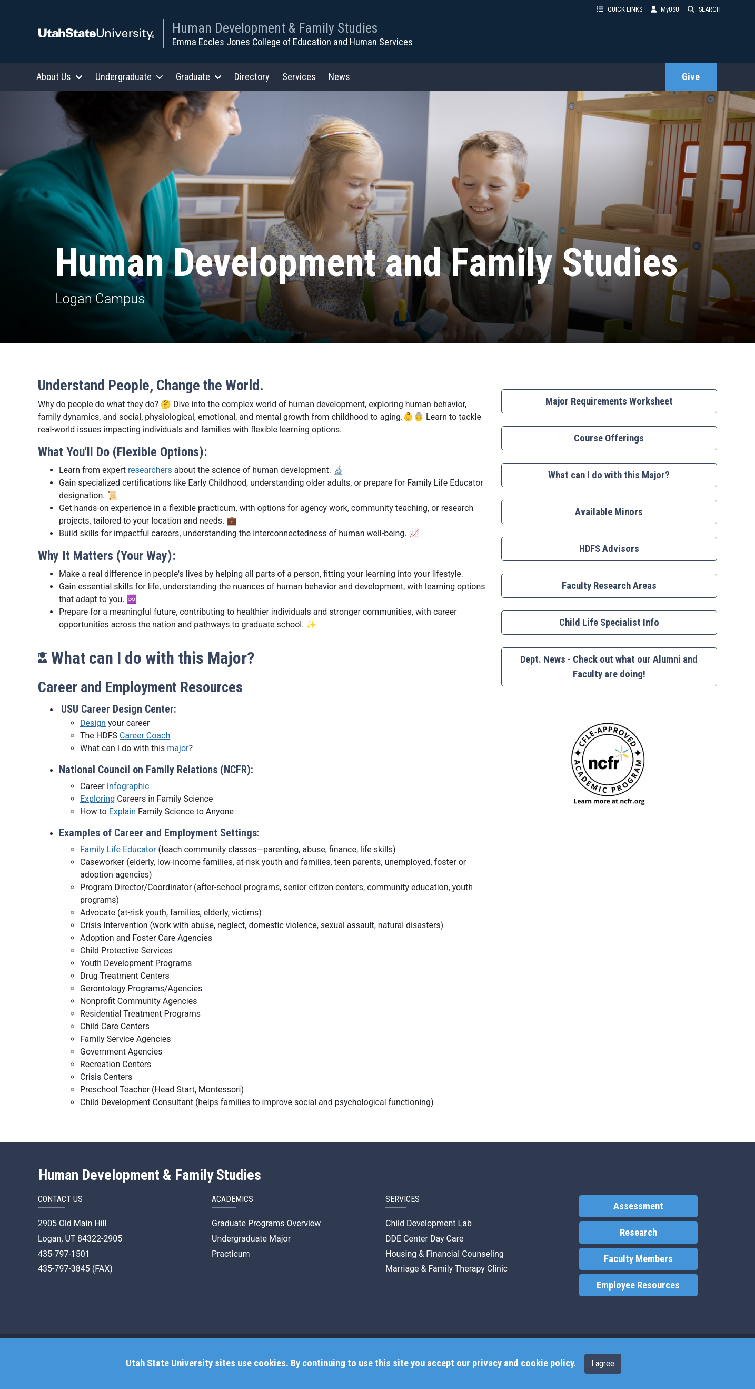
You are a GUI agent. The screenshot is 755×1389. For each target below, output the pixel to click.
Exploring (97, 799)
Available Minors (609, 512)
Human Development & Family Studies (275, 28)
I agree (602, 1363)
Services (299, 76)
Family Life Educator (118, 849)
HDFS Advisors (609, 549)
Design (93, 723)
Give (691, 77)
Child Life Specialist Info (609, 622)
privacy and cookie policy (522, 1363)
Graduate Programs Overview (266, 1223)
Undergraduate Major (251, 1239)
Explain (122, 811)
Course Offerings (609, 438)
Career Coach (145, 736)
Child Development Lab (428, 1223)
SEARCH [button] (704, 9)
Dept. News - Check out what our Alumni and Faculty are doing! (609, 667)
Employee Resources (638, 1285)
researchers (150, 470)
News (339, 76)
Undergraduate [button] (129, 76)
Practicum (231, 1254)
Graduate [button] (199, 76)
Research (638, 1232)
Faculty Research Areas (609, 586)
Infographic (128, 786)
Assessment (638, 1206)
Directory (252, 76)
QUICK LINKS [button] (619, 9)
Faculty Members (638, 1259)
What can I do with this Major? (609, 475)
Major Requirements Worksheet (609, 401)
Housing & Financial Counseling (444, 1254)
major (177, 748)
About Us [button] (59, 76)
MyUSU (665, 9)
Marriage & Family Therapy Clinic (446, 1269)
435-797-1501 (64, 1254)
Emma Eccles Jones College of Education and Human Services (292, 41)
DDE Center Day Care (424, 1239)
